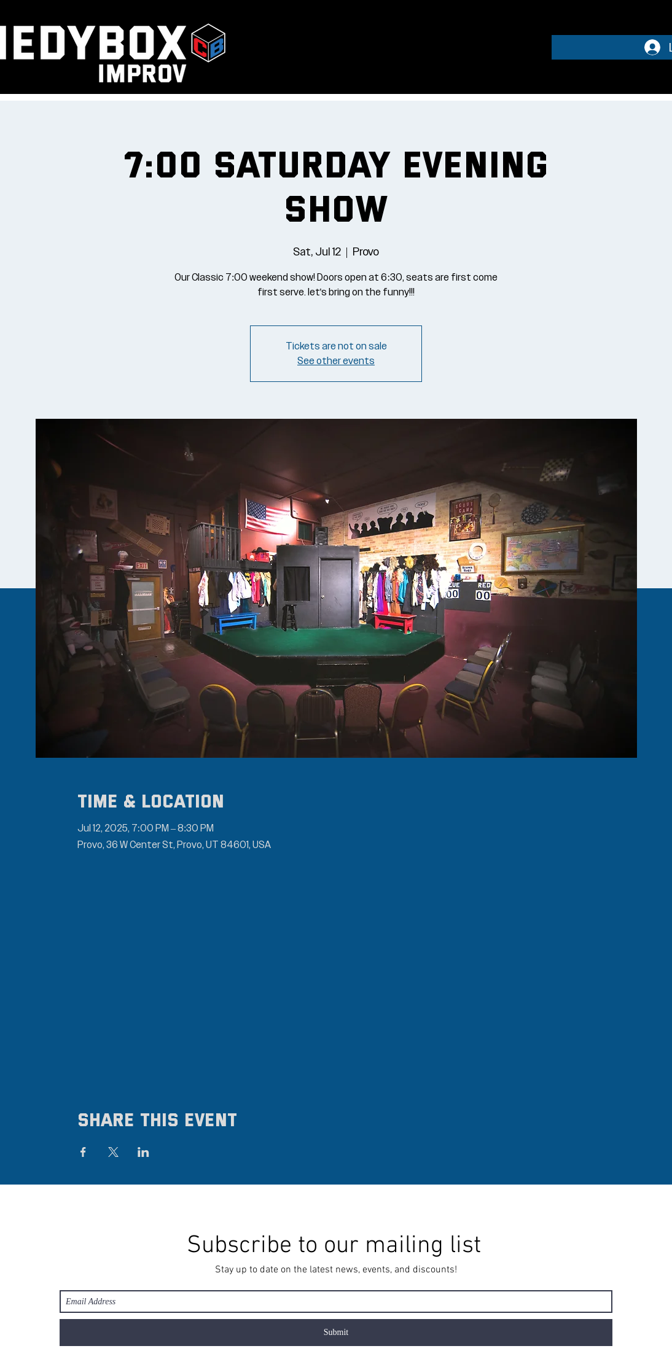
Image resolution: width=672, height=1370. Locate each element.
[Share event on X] (113, 1152)
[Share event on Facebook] (83, 1152)
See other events (336, 361)
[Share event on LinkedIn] (143, 1152)
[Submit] (336, 1332)
